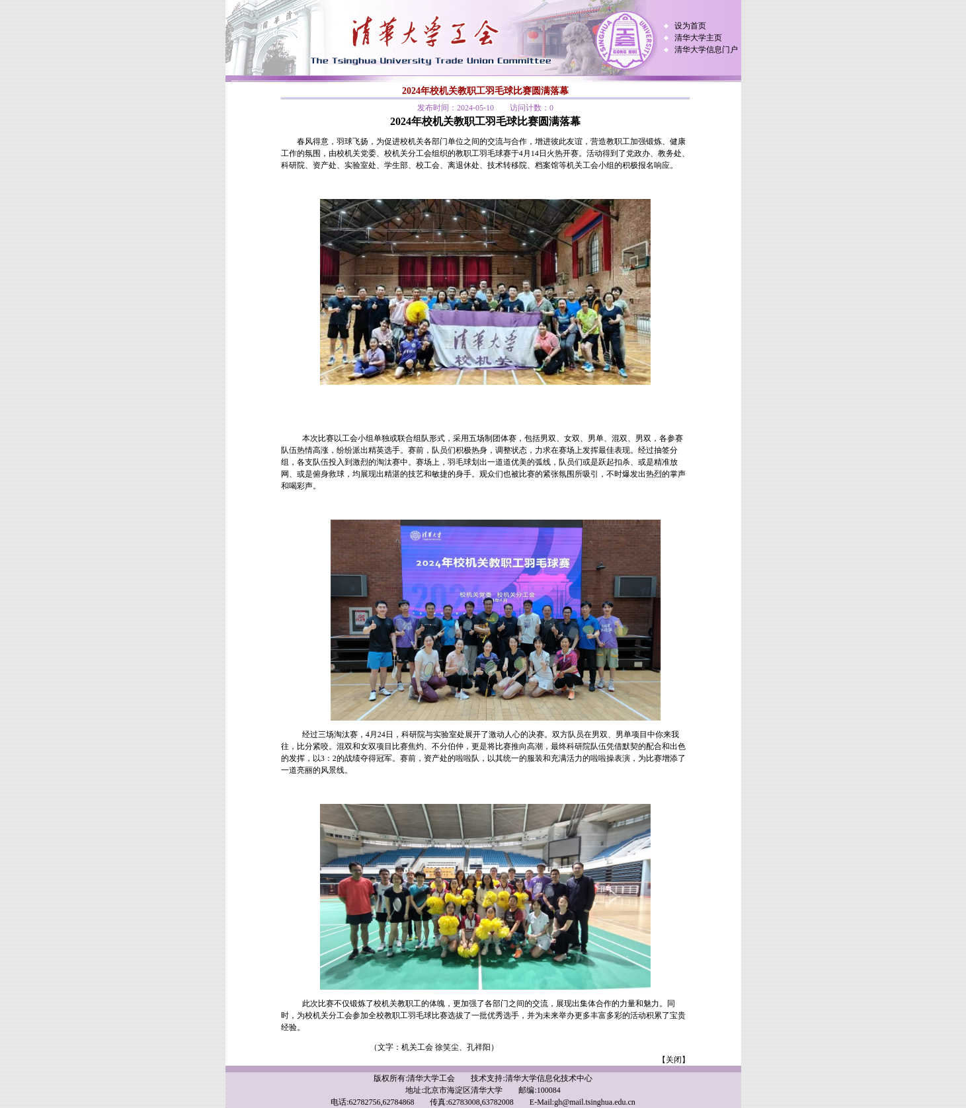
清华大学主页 (698, 37)
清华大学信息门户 (706, 49)
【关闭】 (674, 1059)
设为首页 (690, 25)
